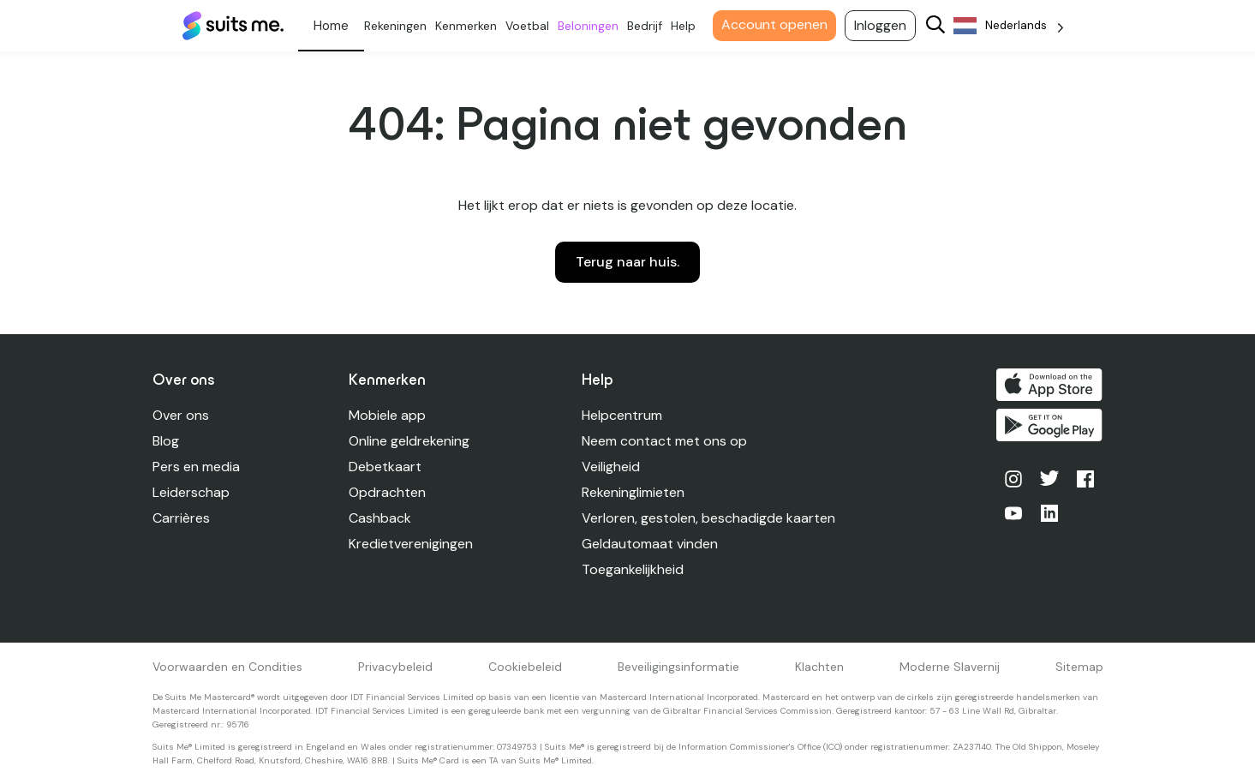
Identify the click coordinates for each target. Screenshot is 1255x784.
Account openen (778, 24)
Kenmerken (469, 25)
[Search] (938, 26)
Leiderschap (191, 492)
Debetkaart (385, 467)
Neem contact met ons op (665, 441)
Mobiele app (387, 415)
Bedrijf (648, 25)
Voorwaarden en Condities (227, 667)
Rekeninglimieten (634, 492)
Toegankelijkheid (633, 569)
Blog (165, 441)
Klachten (819, 667)
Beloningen (591, 25)
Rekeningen (399, 25)
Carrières (181, 518)
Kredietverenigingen (411, 544)
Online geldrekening (409, 441)
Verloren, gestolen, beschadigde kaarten (709, 518)
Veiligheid (612, 467)
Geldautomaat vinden (651, 544)
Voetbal (531, 25)
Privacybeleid (395, 667)
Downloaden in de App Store (1049, 384)
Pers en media (196, 467)
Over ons (180, 415)
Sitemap (1079, 667)
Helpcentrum (623, 415)
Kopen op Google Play (1049, 426)
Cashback (380, 518)
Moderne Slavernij (949, 667)
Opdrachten (387, 492)
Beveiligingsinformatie (678, 667)
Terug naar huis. (627, 262)
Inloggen (884, 25)
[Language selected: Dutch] (1012, 26)
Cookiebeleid (525, 667)
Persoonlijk (335, 25)
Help (686, 25)
